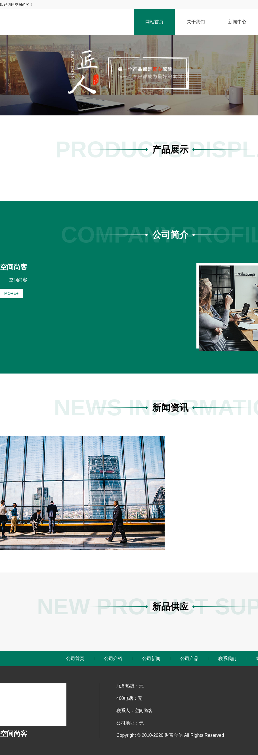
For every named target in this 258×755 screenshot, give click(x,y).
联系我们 (227, 658)
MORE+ (11, 293)
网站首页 (154, 21)
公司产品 (189, 658)
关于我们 (196, 21)
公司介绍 (113, 658)
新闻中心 (237, 21)
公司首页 (75, 658)
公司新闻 (151, 658)
